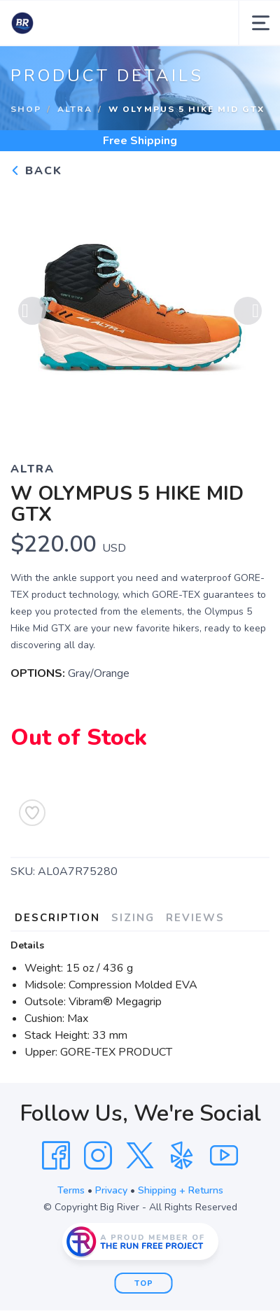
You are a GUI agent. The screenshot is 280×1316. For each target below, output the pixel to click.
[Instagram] (98, 1156)
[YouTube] (224, 1156)
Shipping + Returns (180, 1190)
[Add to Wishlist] (32, 812)
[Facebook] (56, 1156)
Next (248, 311)
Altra (74, 109)
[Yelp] (182, 1156)
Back (36, 170)
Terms (71, 1190)
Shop (25, 109)
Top (143, 1283)
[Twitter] (140, 1156)
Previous (32, 311)
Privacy (111, 1190)
